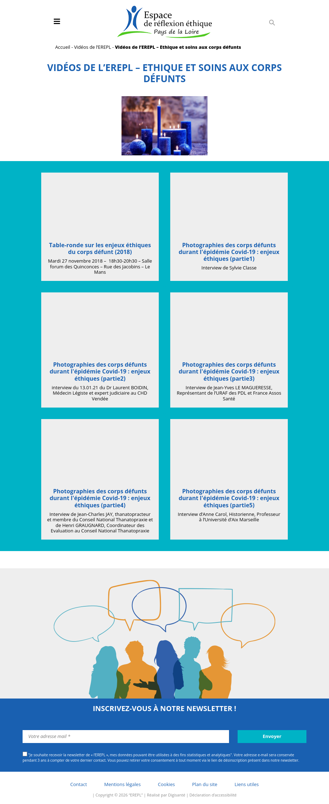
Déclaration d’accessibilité (213, 795)
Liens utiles (246, 784)
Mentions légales (122, 784)
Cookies (166, 784)
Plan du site (204, 784)
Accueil (62, 47)
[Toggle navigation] (57, 21)
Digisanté (176, 795)
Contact (78, 784)
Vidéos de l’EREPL (92, 47)
